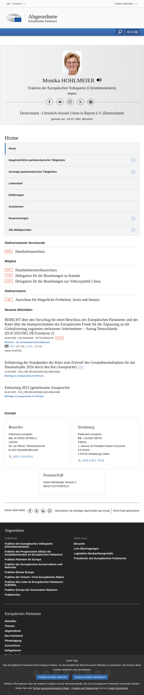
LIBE (9, 299)
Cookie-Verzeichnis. (117, 690)
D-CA (8, 275)
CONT (9, 270)
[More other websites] (126, 3)
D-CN (8, 281)
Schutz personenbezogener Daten (51, 690)
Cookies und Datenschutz (85, 690)
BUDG (9, 251)
